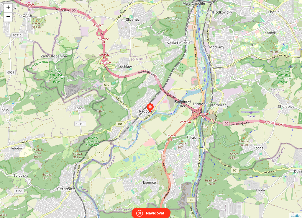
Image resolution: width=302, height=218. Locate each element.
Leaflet (296, 210)
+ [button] (8, 8)
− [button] (8, 17)
